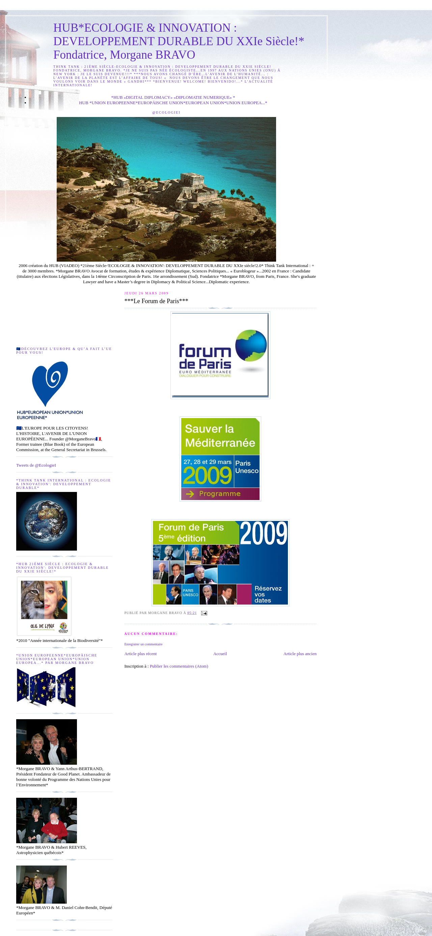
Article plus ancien (300, 653)
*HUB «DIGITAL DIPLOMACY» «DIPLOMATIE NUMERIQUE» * (173, 97)
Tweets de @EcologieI (36, 465)
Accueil (220, 653)
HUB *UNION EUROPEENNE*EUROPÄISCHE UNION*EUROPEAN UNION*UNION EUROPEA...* (173, 102)
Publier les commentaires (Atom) (179, 666)
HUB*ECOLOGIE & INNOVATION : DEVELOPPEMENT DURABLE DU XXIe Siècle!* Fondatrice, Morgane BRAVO (178, 41)
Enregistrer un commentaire (143, 644)
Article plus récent (140, 653)
